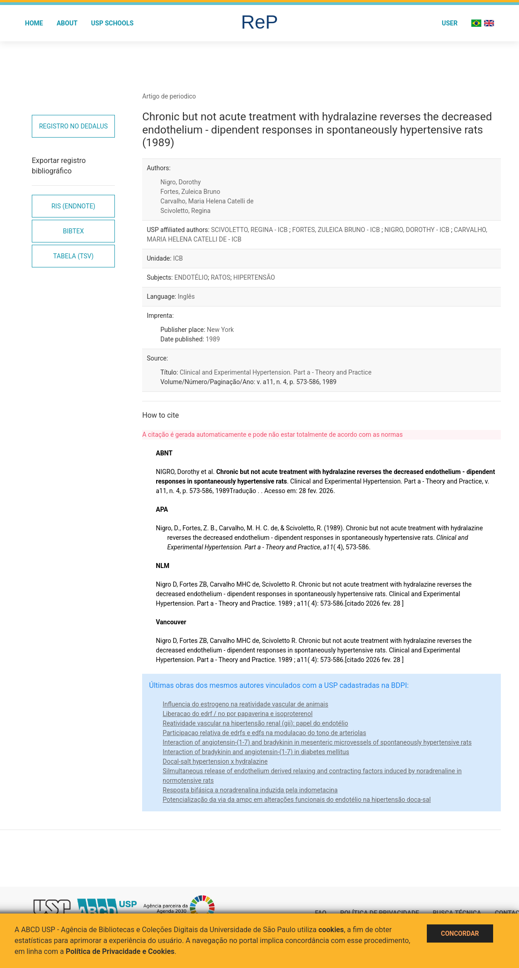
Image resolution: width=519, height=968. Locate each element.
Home (34, 23)
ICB (178, 258)
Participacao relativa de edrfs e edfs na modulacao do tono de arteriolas (264, 732)
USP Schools (112, 23)
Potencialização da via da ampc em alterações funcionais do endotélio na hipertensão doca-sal (297, 799)
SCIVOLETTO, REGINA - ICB (250, 229)
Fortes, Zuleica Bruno (190, 191)
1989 (213, 339)
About (67, 23)
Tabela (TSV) (73, 256)
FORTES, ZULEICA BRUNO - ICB (336, 229)
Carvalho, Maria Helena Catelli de (206, 201)
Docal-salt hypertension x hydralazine (215, 761)
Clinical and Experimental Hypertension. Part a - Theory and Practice (275, 372)
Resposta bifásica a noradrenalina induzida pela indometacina (250, 790)
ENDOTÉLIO (191, 277)
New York (220, 329)
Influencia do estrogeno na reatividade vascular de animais (245, 704)
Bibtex (73, 231)
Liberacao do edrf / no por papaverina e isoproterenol (237, 713)
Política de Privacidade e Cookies (120, 951)
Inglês (186, 296)
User (450, 23)
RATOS (220, 277)
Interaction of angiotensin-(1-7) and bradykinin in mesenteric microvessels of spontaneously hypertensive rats (317, 742)
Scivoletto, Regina (185, 210)
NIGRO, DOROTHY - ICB (418, 229)
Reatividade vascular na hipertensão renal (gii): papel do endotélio (255, 723)
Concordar (460, 933)
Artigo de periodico (169, 96)
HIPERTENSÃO (254, 277)
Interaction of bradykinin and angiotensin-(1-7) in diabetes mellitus (256, 752)
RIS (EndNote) (73, 206)
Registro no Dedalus (73, 126)
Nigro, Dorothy (180, 182)
